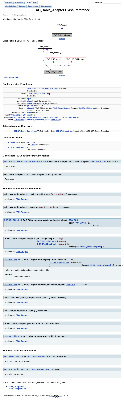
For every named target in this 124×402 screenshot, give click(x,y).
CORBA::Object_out (87, 108)
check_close (32, 104)
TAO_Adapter (22, 199)
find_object (32, 131)
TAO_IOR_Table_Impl (15, 148)
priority (30, 106)
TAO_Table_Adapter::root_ (38, 369)
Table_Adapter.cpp (17, 388)
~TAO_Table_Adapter (36, 94)
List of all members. (11, 78)
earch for (99, 2)
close (29, 101)
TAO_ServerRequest (62, 108)
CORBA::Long (20, 120)
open (29, 99)
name (29, 113)
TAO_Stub (53, 117)
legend (62, 39)
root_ (29, 148)
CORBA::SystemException (88, 247)
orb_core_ (31, 143)
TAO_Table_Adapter (35, 89)
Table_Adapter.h (16, 386)
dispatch (31, 108)
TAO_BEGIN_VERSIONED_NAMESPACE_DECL (26, 162)
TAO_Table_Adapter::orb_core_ (41, 356)
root (29, 115)
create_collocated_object (37, 117)
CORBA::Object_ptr (17, 115)
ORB (33, 145)
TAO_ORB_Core (52, 89)
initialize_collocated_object (38, 120)
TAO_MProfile (70, 117)
